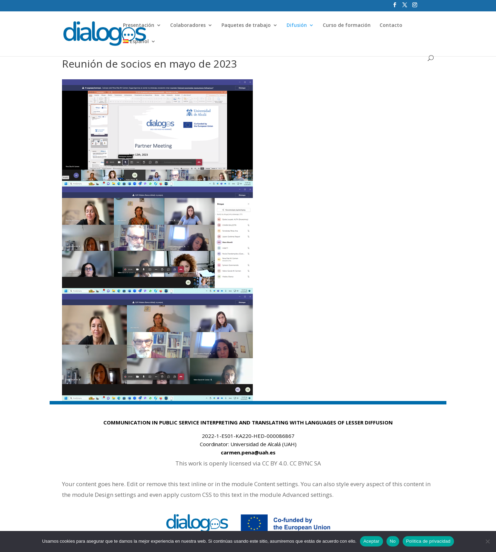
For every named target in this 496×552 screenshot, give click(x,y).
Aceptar (371, 541)
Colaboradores (188, 25)
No (393, 541)
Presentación (138, 25)
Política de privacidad (428, 541)
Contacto (391, 25)
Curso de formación (347, 25)
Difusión (297, 25)
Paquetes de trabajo (246, 25)
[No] (487, 541)
